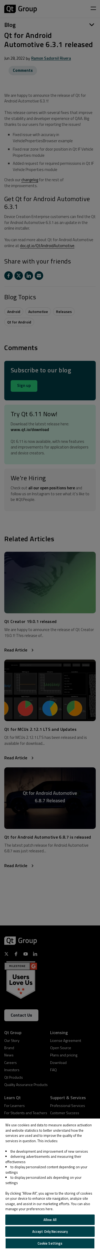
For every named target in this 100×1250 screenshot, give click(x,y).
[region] (50, 1184)
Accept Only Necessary (50, 1231)
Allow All (50, 1219)
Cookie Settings (50, 1243)
